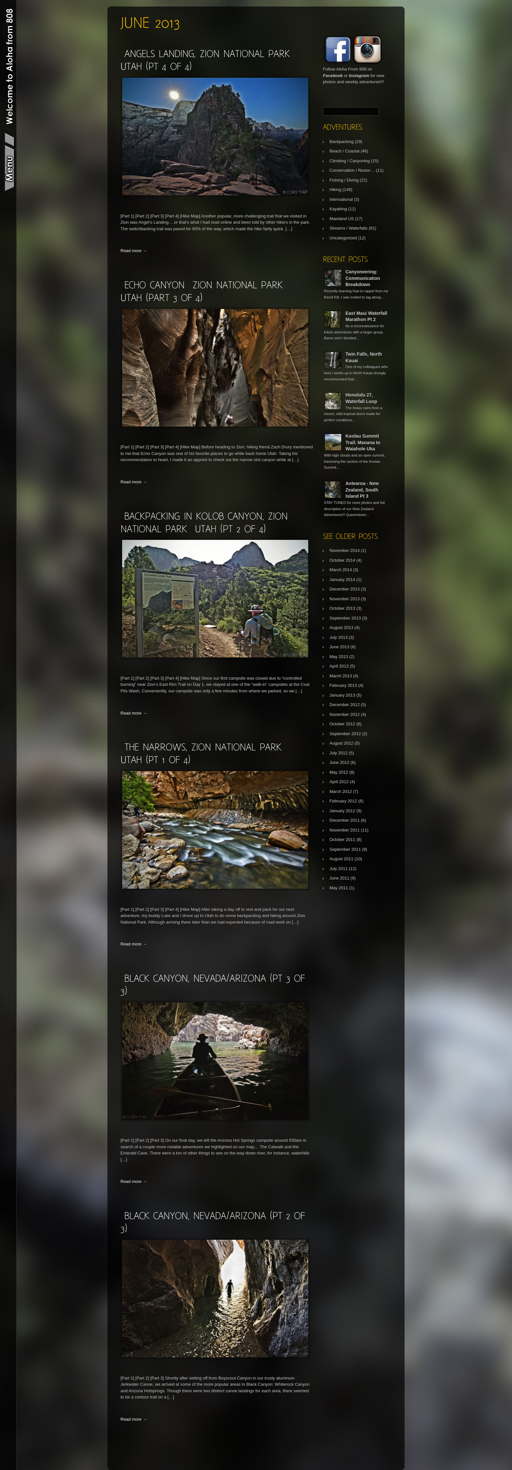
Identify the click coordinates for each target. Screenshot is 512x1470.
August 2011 (341, 858)
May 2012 (338, 772)
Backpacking (341, 141)
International (341, 199)
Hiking (335, 189)
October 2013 (342, 608)
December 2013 (344, 589)
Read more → (133, 250)
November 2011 (344, 830)
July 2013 (338, 637)
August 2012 (341, 743)
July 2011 (338, 868)
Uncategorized (343, 237)
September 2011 (345, 849)
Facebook (333, 75)
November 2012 (344, 714)
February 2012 (343, 801)
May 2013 (338, 656)
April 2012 (339, 781)
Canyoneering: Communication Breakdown (362, 278)
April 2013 (339, 666)
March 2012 (340, 791)
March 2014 (340, 569)
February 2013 (343, 685)
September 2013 (345, 618)
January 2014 (342, 579)
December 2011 (344, 820)
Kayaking (338, 208)
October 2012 (342, 723)
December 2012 (344, 704)
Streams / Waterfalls (348, 228)
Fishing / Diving (344, 180)
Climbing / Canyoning (349, 160)
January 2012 (342, 810)
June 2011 (339, 878)
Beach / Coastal (344, 151)
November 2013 (344, 598)
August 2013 (341, 627)
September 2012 (345, 733)
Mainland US (341, 218)
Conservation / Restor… (352, 170)
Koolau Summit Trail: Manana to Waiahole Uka (362, 442)
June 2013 (339, 646)
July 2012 (338, 753)
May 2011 (338, 887)
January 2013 (342, 695)
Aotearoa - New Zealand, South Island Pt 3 (362, 490)
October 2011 (342, 839)
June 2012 (339, 762)
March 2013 (340, 675)
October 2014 (342, 560)
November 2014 (344, 550)
